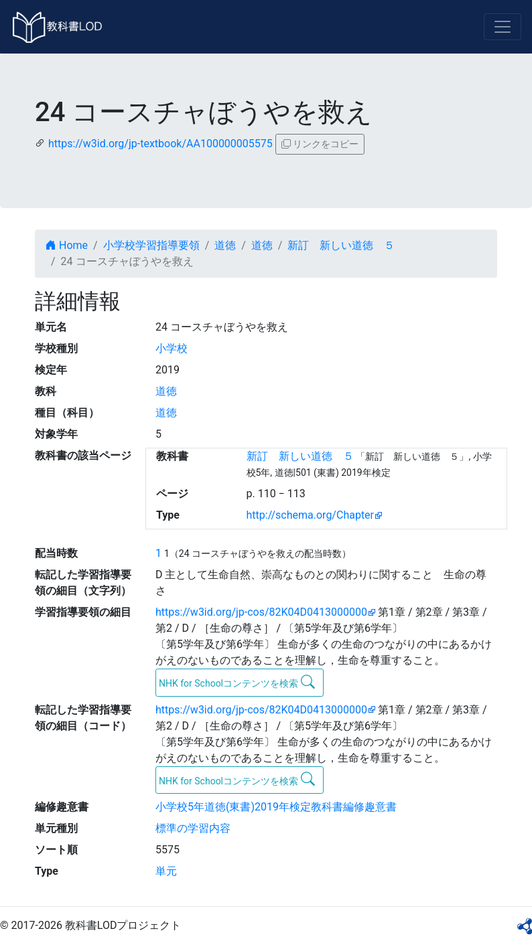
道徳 (225, 245)
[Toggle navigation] (502, 26)
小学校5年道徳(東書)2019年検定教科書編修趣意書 (276, 806)
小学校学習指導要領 (151, 245)
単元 (166, 871)
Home (67, 245)
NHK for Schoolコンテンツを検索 (237, 682)
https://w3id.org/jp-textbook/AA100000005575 (160, 143)
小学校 (171, 348)
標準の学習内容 (192, 828)
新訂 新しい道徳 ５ (341, 245)
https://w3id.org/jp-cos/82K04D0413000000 (261, 612)
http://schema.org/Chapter (311, 515)
